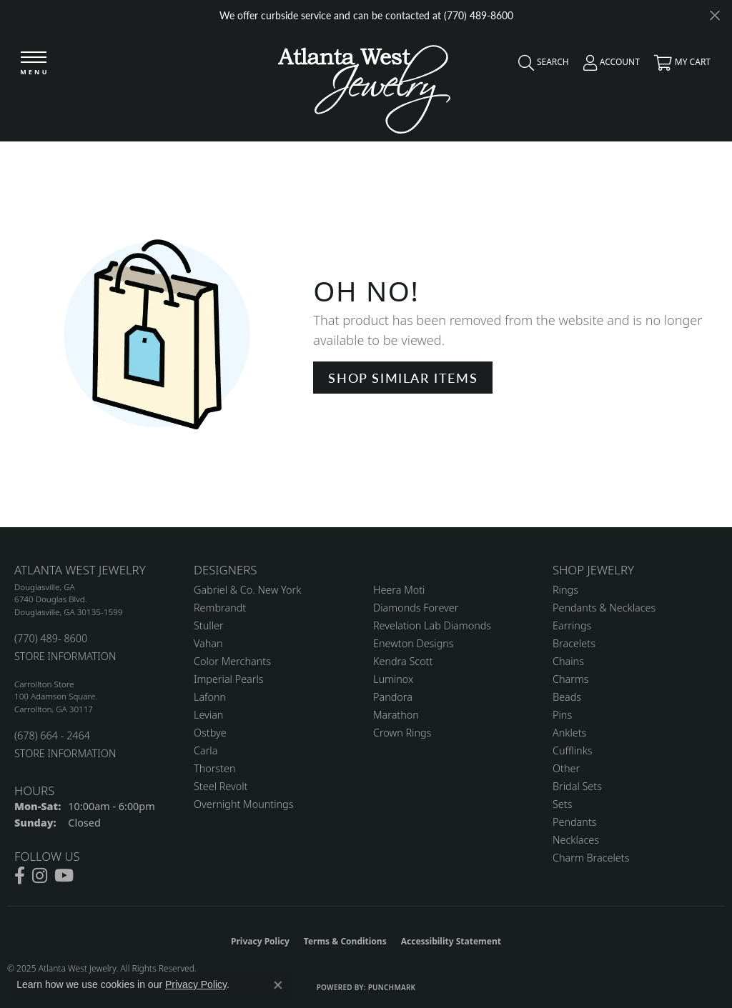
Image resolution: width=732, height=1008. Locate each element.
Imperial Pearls (229, 679)
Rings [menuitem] (565, 590)
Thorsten (214, 768)
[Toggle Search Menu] (540, 65)
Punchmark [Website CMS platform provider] (392, 987)
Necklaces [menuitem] (576, 840)
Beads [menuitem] (567, 697)
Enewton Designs (413, 643)
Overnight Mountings (243, 804)
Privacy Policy (260, 941)
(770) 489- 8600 (50, 638)
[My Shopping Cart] (679, 65)
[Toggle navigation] (33, 64)
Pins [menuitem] (562, 715)
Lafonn (210, 697)
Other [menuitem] (566, 768)
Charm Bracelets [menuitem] (591, 857)
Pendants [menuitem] (575, 822)
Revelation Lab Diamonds (432, 625)
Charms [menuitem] (571, 679)
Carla (205, 750)
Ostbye (210, 732)
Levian (208, 715)
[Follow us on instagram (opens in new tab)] (39, 875)
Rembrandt (220, 607)
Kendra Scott (402, 661)
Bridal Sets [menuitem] (577, 786)
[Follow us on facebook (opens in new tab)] (19, 875)
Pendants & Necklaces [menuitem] (604, 607)
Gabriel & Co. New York (247, 590)
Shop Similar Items (403, 377)
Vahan (208, 643)
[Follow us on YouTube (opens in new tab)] (64, 875)
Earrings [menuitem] (572, 625)
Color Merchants (232, 661)
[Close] (714, 15)
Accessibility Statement (451, 941)
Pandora (392, 697)
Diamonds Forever (415, 607)
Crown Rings (402, 732)
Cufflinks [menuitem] (573, 750)
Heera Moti (399, 590)
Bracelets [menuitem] (574, 643)
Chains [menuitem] (568, 661)
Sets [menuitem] (562, 804)
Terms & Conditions (345, 941)
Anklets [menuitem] (569, 732)
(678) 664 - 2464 (52, 735)
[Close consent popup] (278, 985)
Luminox (393, 679)
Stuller (209, 625)
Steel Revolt (220, 786)
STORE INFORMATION (65, 656)
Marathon (396, 715)
